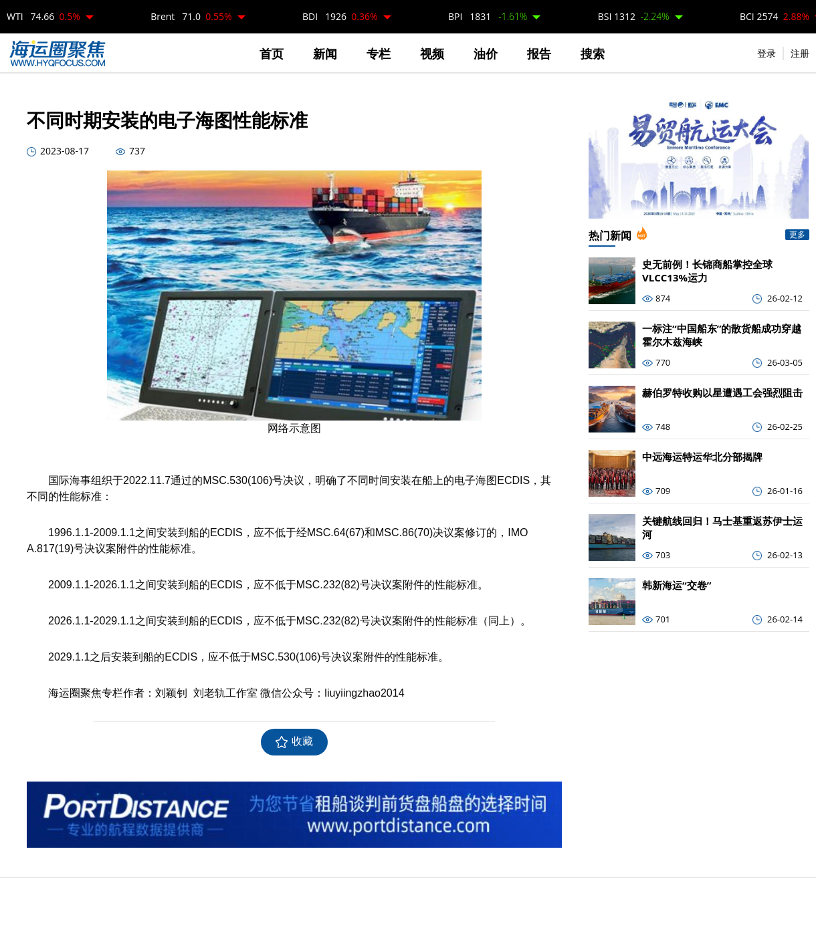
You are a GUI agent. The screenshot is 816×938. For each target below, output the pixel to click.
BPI (487, 16)
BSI (634, 16)
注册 (800, 53)
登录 (766, 53)
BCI (774, 16)
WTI (43, 16)
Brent (190, 16)
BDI (340, 16)
